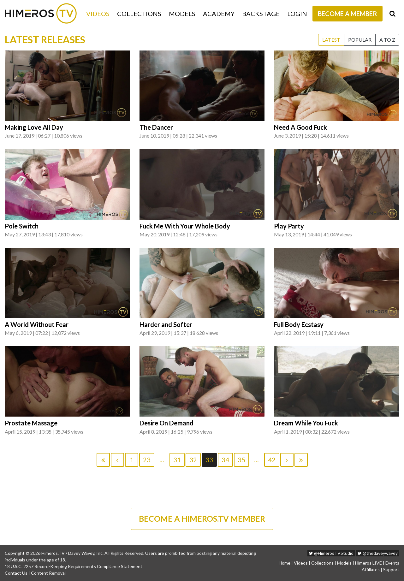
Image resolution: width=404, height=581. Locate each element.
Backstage (261, 13)
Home (284, 563)
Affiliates (371, 569)
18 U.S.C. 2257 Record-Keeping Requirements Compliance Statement (73, 566)
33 (209, 460)
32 (193, 460)
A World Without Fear (36, 324)
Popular (359, 40)
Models (182, 13)
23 (147, 460)
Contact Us (16, 573)
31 (177, 460)
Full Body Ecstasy (299, 324)
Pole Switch (22, 226)
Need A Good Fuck (300, 127)
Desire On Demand (166, 423)
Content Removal (48, 573)
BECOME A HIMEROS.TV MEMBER (202, 518)
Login (297, 13)
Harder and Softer (166, 324)
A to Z (387, 40)
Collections (139, 13)
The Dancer (156, 127)
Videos (98, 13)
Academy (219, 13)
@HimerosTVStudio (331, 553)
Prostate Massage (31, 423)
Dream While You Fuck (306, 423)
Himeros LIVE (368, 563)
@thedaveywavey (378, 553)
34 (225, 460)
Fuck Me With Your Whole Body (185, 226)
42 (272, 460)
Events (392, 563)
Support (391, 569)
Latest (331, 40)
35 (241, 460)
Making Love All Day (34, 127)
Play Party (289, 226)
